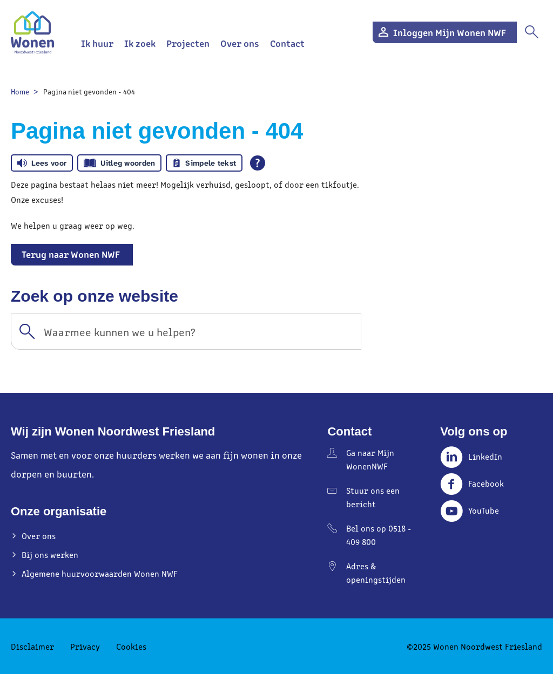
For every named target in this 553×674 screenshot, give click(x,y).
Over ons (239, 43)
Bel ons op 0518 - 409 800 (378, 534)
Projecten (188, 43)
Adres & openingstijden (376, 572)
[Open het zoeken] (531, 32)
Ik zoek (140, 43)
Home (20, 91)
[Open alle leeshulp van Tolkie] (257, 163)
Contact (287, 43)
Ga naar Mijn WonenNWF (370, 459)
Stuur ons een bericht (373, 497)
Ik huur (97, 43)
